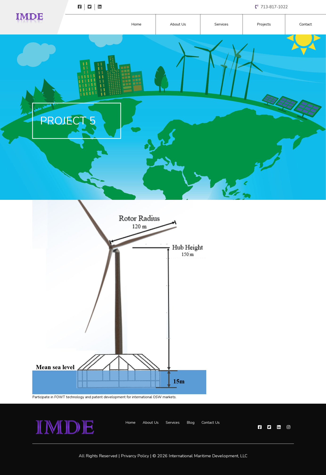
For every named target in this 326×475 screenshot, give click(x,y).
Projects (264, 24)
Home (136, 24)
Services (221, 24)
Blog (190, 422)
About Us (178, 24)
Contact (305, 24)
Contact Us (211, 422)
